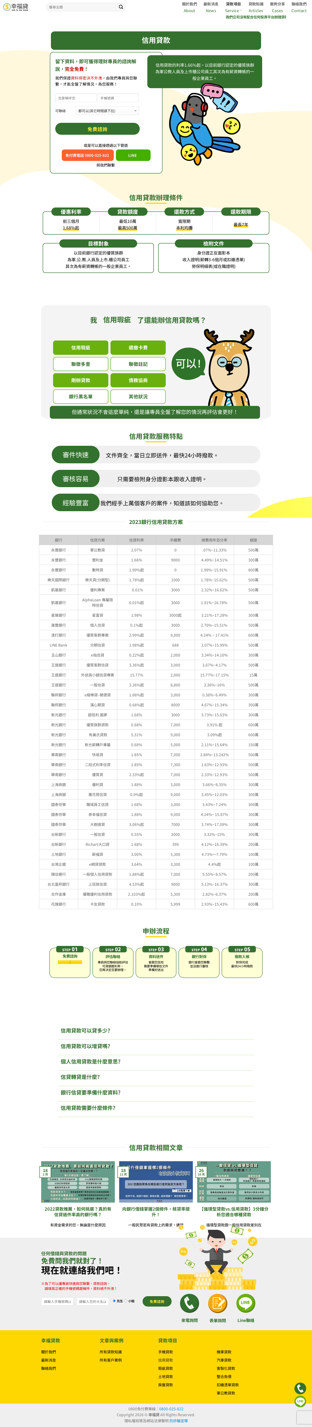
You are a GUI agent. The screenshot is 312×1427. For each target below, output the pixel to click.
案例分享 (277, 4)
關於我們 (189, 4)
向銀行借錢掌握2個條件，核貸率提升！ (156, 1211)
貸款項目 (233, 4)
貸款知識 (256, 4)
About (189, 10)
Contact (299, 10)
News (211, 10)
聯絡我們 (299, 4)
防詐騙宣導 (178, 1420)
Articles (256, 10)
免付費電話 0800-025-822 (87, 155)
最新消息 (210, 4)
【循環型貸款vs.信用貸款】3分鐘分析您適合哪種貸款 (233, 1211)
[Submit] (121, 7)
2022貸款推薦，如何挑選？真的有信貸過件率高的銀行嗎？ (78, 1211)
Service (233, 10)
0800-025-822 (171, 1408)
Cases (277, 10)
